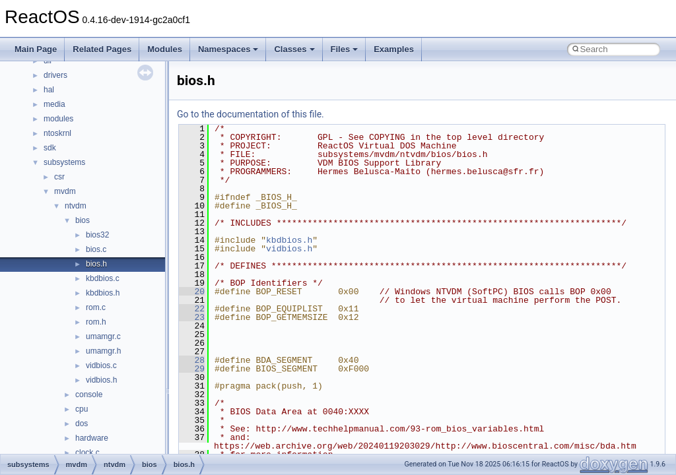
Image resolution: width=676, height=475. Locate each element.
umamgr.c (103, 336)
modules (58, 118)
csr (59, 176)
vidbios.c (101, 365)
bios (82, 220)
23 (192, 317)
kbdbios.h (102, 293)
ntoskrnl (57, 133)
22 (192, 309)
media (54, 104)
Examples (394, 49)
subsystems (64, 162)
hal (49, 89)
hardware (91, 438)
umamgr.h (103, 351)
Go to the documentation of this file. (250, 114)
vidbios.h (101, 380)
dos (81, 423)
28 (192, 360)
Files (344, 49)
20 (192, 292)
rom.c (96, 307)
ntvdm (75, 205)
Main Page (36, 49)
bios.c (96, 249)
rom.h (96, 322)
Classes (294, 49)
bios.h (96, 264)
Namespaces (228, 49)
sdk (50, 147)
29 (192, 369)
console (88, 394)
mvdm (65, 191)
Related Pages (102, 49)
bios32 (97, 234)
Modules (164, 49)
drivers (55, 75)
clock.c (87, 452)
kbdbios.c (102, 278)
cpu (81, 409)
